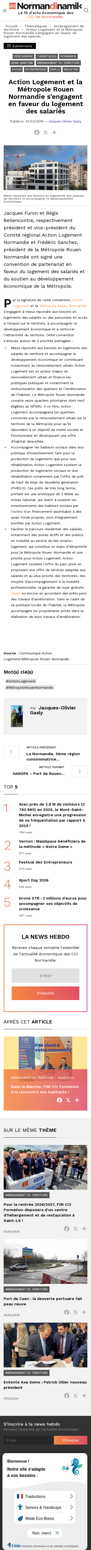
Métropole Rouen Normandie (63, 306)
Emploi (55, 69)
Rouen (16, 69)
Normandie (68, 56)
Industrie (71, 69)
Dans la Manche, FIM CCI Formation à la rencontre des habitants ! (45, 1089)
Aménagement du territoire (58, 63)
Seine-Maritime (22, 63)
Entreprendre (35, 69)
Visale (15, 593)
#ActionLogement (20, 681)
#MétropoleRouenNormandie (29, 687)
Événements (19, 46)
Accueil (11, 26)
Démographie (23, 56)
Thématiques (36, 26)
